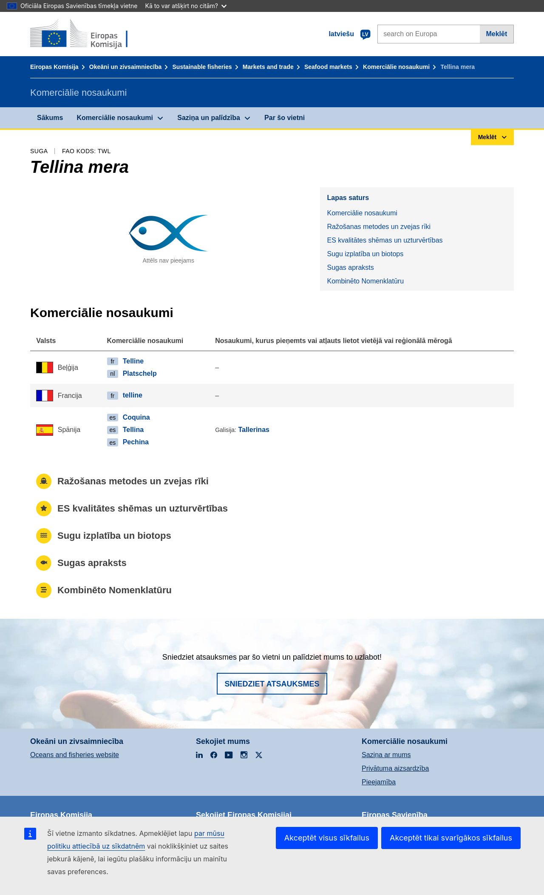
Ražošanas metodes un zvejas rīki (379, 226)
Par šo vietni (284, 117)
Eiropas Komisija (54, 66)
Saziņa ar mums (386, 754)
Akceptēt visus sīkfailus (326, 837)
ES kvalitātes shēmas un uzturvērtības (384, 240)
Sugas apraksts (350, 267)
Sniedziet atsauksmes (271, 684)
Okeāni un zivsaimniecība (125, 66)
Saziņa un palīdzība (208, 117)
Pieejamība (379, 782)
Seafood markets (328, 66)
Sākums (50, 117)
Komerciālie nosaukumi (396, 66)
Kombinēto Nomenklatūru (365, 281)
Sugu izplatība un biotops (365, 253)
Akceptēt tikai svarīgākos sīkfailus (451, 837)
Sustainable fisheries (202, 66)
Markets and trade (268, 66)
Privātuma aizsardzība (395, 768)
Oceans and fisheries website (74, 754)
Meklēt (496, 33)
